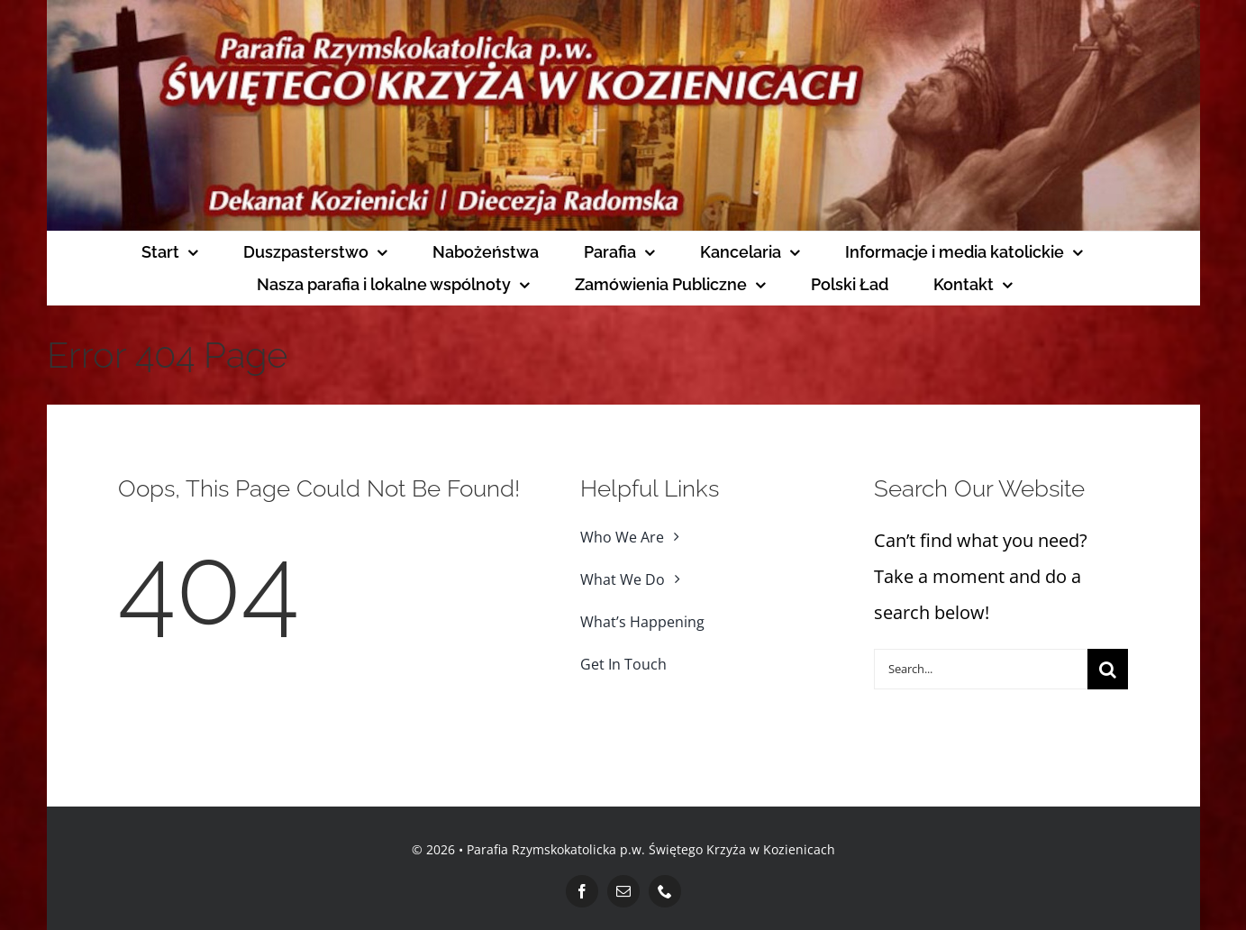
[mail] (623, 891)
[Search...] (980, 669)
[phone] (665, 891)
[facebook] (582, 891)
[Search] (1107, 669)
